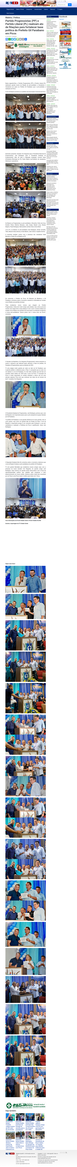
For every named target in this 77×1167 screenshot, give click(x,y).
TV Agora (59, 9)
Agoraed (61, 19)
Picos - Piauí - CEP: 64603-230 (22, 1160)
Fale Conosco (10, 13)
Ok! (70, 4)
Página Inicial (10, 9)
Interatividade (38, 9)
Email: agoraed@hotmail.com (23, 1163)
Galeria (46, 9)
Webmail (52, 9)
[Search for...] (62, 4)
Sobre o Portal (20, 9)
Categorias (29, 9)
